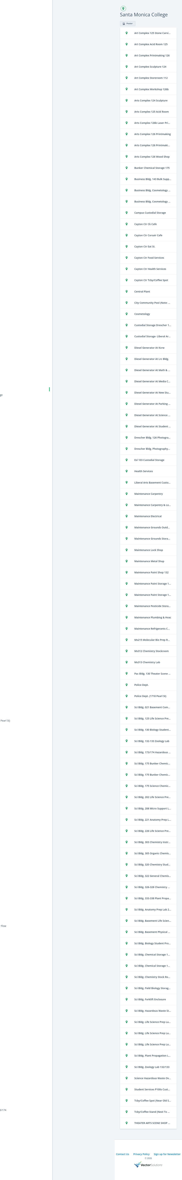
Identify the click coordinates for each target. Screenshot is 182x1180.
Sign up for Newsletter (167, 1154)
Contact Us (122, 1154)
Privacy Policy (141, 1154)
